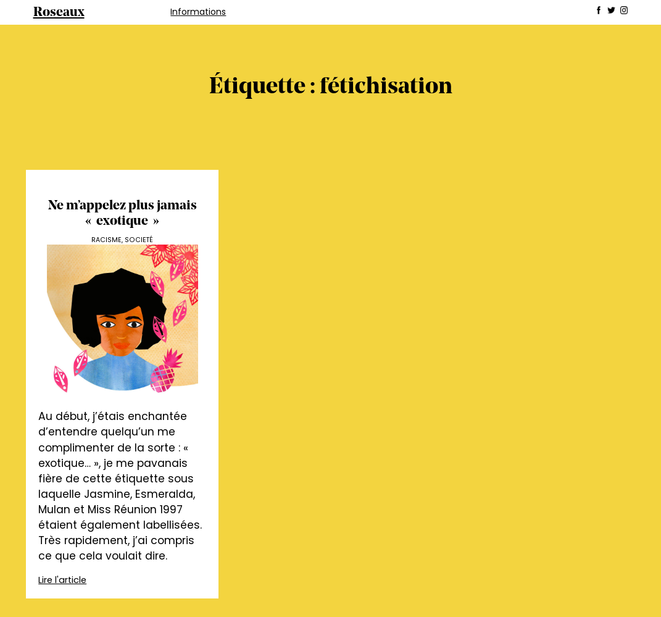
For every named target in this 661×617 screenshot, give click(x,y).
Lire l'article (62, 580)
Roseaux (59, 12)
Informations (198, 12)
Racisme (106, 240)
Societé (139, 240)
